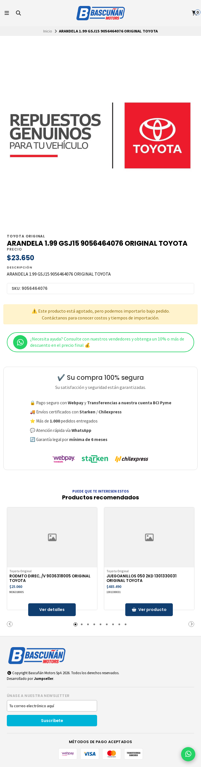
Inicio (47, 31)
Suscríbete (52, 720)
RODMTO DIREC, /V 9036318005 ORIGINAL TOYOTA (50, 578)
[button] (10, 624)
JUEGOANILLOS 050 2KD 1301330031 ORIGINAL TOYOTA (141, 578)
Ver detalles (52, 609)
